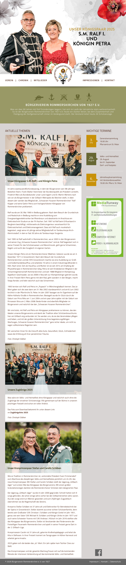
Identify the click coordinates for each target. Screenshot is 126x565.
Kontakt (104, 561)
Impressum (94, 561)
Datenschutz (115, 561)
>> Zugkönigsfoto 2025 (18, 412)
